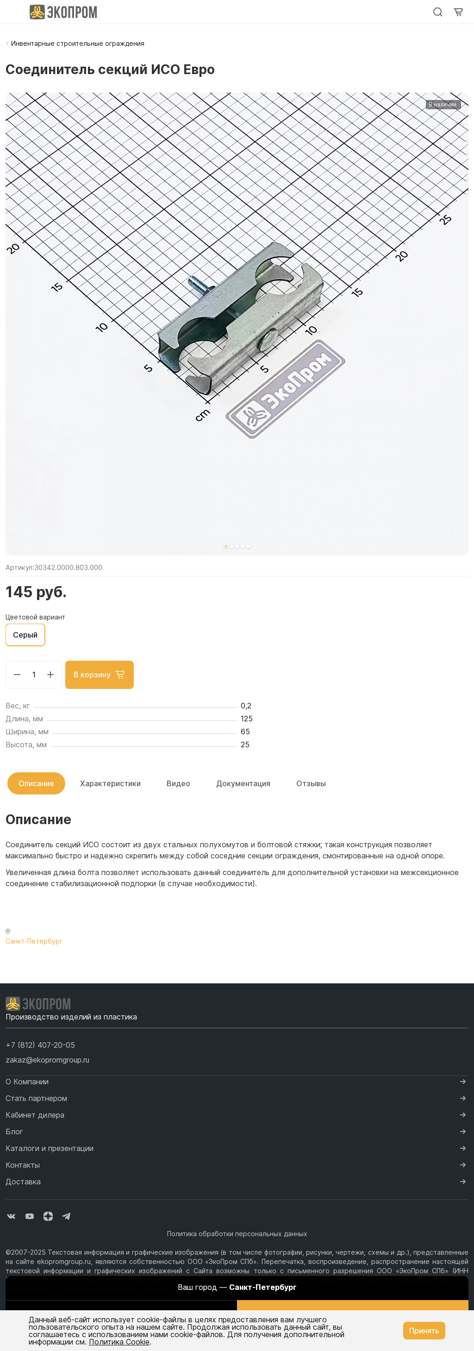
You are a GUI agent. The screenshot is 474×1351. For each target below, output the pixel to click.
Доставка (23, 1181)
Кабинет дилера (35, 1114)
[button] (226, 546)
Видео (178, 783)
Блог (14, 1131)
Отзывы (311, 783)
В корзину (100, 674)
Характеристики (110, 783)
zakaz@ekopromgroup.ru (47, 1059)
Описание (36, 783)
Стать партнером (36, 1097)
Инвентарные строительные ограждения (77, 43)
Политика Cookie (119, 1341)
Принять (424, 1330)
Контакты (23, 1164)
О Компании (27, 1081)
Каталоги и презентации (50, 1147)
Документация (243, 783)
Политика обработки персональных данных (237, 1233)
